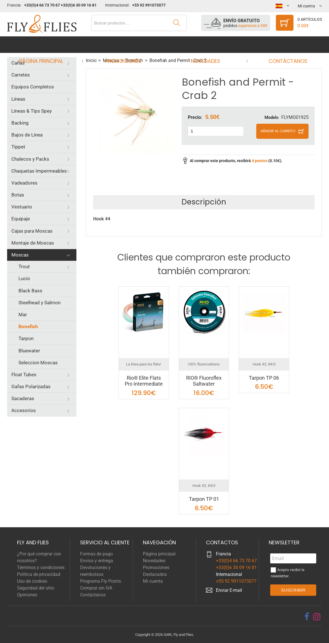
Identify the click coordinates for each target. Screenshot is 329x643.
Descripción (204, 202)
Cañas (18, 63)
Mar (22, 314)
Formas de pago (96, 554)
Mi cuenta (153, 581)
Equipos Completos (32, 87)
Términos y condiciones (40, 567)
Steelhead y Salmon (39, 302)
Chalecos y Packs (30, 159)
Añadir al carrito (278, 131)
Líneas (18, 99)
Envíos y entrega (96, 560)
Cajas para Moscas (32, 231)
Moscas (20, 255)
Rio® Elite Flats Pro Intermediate (144, 381)
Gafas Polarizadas (31, 386)
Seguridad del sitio (35, 588)
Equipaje (20, 219)
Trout (24, 266)
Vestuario (21, 207)
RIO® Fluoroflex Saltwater (204, 381)
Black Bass (30, 290)
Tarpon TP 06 (264, 378)
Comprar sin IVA (96, 588)
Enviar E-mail (229, 590)
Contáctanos (282, 44)
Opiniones (27, 594)
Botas (17, 195)
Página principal (46, 44)
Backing (20, 123)
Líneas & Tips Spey (31, 111)
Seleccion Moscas (38, 362)
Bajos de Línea (27, 135)
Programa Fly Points (100, 581)
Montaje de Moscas (32, 243)
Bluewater (29, 350)
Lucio (24, 278)
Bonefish (28, 326)
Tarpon (26, 338)
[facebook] (306, 616)
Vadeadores (24, 183)
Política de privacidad (38, 574)
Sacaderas (22, 398)
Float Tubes (23, 374)
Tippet (18, 147)
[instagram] (316, 616)
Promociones (125, 44)
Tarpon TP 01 (204, 499)
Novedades (203, 44)
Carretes (20, 75)
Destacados (155, 574)
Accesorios (23, 410)
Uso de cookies (32, 581)
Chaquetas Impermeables (39, 171)
